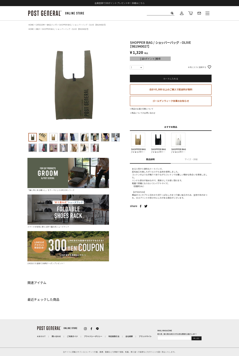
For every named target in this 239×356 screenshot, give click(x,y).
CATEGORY (40, 24)
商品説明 (150, 159)
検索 (172, 13)
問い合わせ (56, 336)
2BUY (38, 29)
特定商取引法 (113, 336)
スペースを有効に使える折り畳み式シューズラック (68, 211)
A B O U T (41, 336)
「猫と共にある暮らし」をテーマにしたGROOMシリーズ (68, 174)
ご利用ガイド (72, 336)
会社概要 (129, 336)
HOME (31, 24)
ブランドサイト (145, 336)
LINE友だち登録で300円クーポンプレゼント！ (68, 248)
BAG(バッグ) (52, 24)
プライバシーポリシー (93, 336)
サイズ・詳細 (191, 159)
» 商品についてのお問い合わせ (142, 113)
